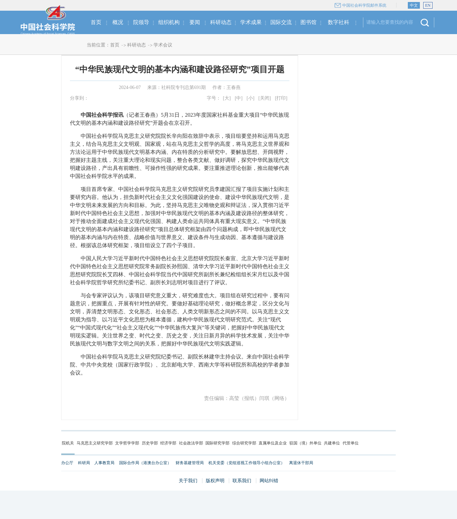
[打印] (281, 98)
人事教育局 (104, 462)
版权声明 (215, 480)
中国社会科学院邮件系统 (364, 5)
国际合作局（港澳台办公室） (145, 462)
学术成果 (251, 22)
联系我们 (242, 480)
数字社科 (338, 22)
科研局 (84, 462)
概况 (117, 22)
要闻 (194, 22)
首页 (96, 22)
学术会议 (163, 44)
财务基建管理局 (190, 462)
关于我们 (188, 480)
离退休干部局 (301, 462)
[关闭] (264, 98)
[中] (239, 98)
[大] (227, 98)
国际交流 (281, 22)
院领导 (141, 22)
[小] (250, 98)
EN (428, 5)
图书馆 (308, 22)
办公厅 (67, 462)
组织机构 (169, 22)
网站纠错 (269, 480)
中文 (414, 5)
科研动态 (221, 22)
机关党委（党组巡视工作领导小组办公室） (246, 462)
